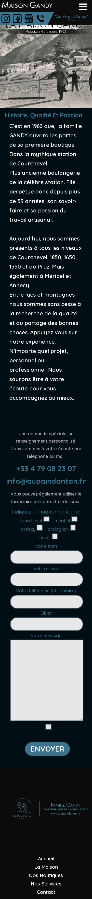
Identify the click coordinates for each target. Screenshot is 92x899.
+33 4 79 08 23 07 (46, 468)
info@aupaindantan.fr (46, 481)
